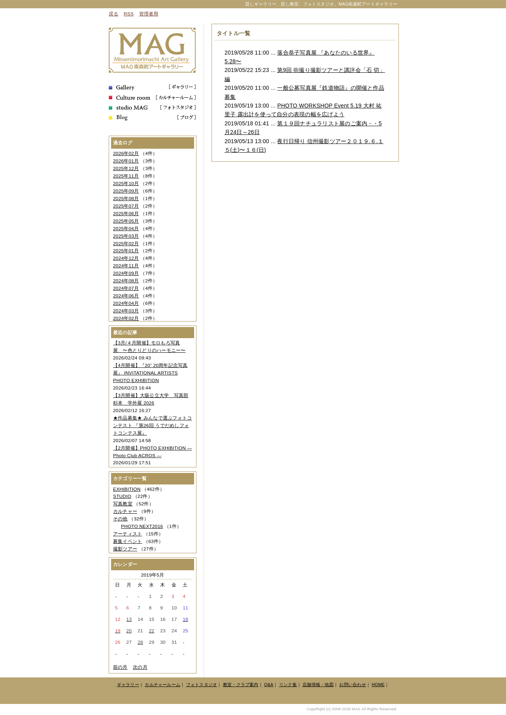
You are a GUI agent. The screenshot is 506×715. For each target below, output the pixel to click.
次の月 (140, 667)
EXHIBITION (126, 489)
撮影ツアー (125, 549)
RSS (129, 14)
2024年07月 (126, 288)
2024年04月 (126, 303)
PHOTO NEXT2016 (142, 526)
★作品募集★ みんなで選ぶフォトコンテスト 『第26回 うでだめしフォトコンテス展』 (152, 425)
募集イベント (127, 541)
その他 (120, 519)
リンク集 (288, 684)
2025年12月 (126, 168)
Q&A (268, 684)
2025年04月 (126, 228)
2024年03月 (126, 311)
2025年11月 (126, 176)
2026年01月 (126, 161)
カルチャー (125, 511)
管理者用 (149, 14)
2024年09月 (126, 273)
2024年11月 (126, 266)
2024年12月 (126, 258)
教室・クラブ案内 (241, 684)
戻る (113, 14)
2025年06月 (126, 213)
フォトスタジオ (201, 684)
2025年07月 (126, 206)
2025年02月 (126, 243)
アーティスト (127, 534)
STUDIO (122, 496)
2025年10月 (126, 183)
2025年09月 (126, 191)
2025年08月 (126, 198)
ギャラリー (128, 684)
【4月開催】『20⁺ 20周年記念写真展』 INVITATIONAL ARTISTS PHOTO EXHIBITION (150, 373)
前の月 (120, 667)
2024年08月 (126, 281)
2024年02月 (126, 318)
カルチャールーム (162, 684)
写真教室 (122, 504)
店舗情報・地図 (318, 684)
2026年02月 (126, 153)
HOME (378, 684)
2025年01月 (126, 250)
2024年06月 (126, 296)
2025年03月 (126, 236)
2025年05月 (126, 221)
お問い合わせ (352, 684)
